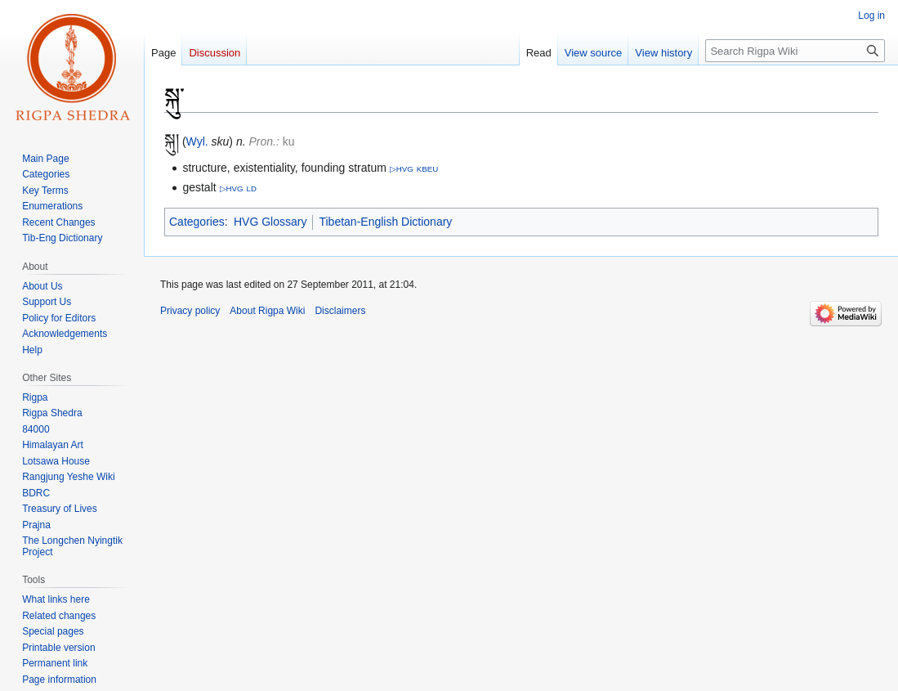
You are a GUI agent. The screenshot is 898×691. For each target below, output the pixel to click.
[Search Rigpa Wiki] (795, 50)
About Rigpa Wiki (267, 310)
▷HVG (401, 168)
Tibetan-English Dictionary (385, 221)
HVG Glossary (270, 221)
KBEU (427, 168)
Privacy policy (190, 310)
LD (251, 188)
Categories (197, 221)
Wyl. (197, 141)
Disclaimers (340, 310)
